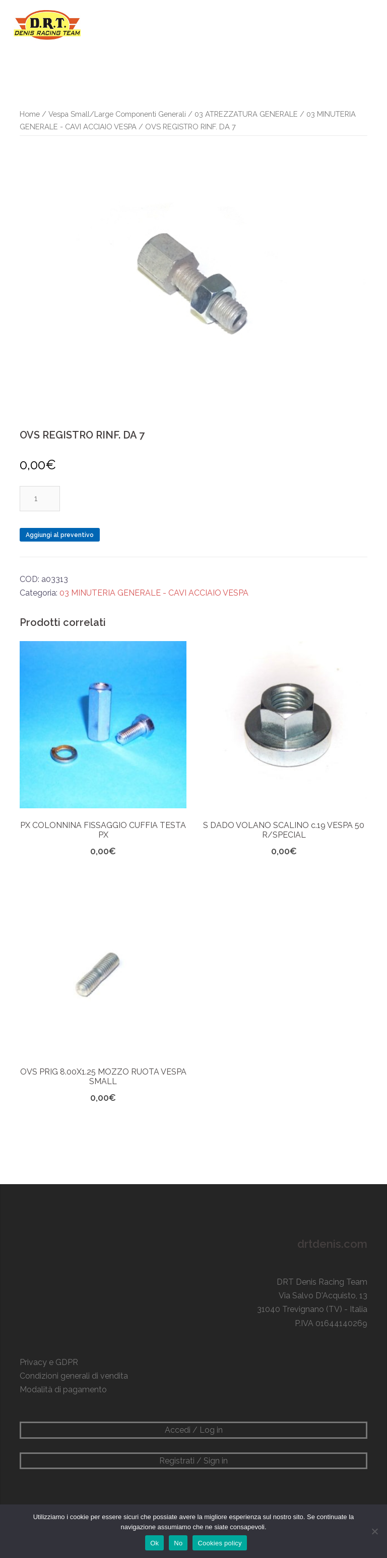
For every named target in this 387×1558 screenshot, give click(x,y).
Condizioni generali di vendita (74, 1376)
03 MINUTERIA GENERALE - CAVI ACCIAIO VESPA (153, 593)
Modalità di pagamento (63, 1389)
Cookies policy (219, 1543)
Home (30, 114)
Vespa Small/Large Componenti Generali (117, 114)
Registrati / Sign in (193, 1461)
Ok (154, 1543)
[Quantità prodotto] (40, 498)
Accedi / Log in (194, 1430)
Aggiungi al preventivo (60, 535)
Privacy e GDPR (49, 1362)
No (178, 1543)
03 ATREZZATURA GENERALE (246, 114)
